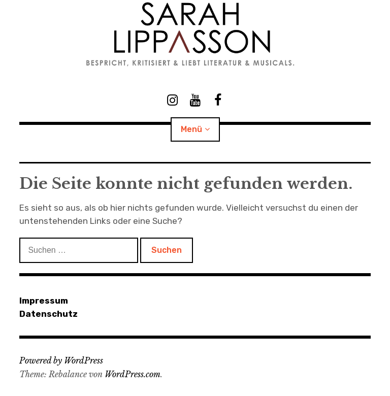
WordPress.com (132, 374)
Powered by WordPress (61, 360)
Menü (191, 129)
